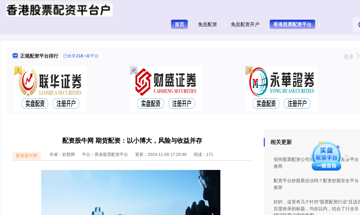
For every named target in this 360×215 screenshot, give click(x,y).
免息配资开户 (245, 24)
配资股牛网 (26, 155)
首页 (179, 24)
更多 (351, 57)
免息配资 (207, 24)
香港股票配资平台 (292, 24)
